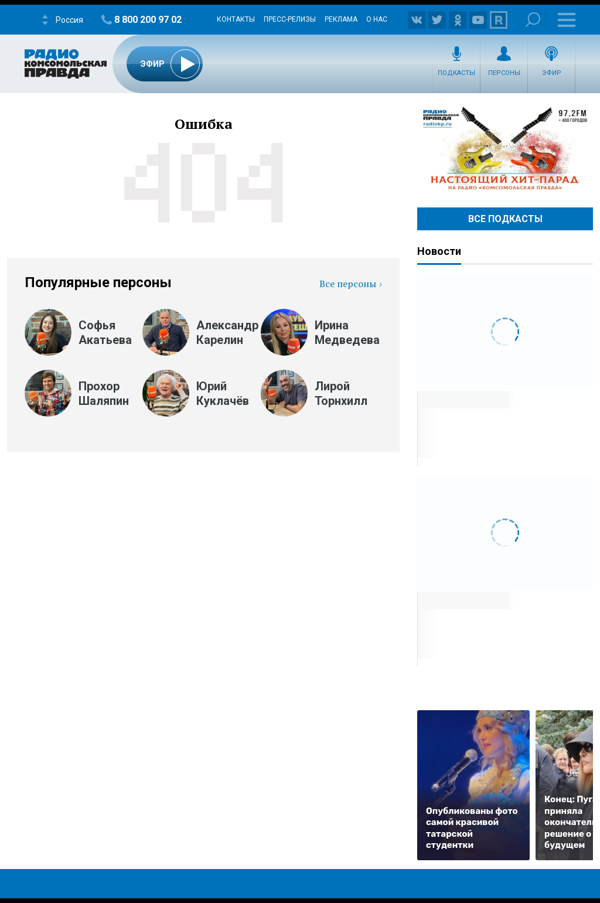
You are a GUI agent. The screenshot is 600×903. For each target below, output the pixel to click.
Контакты (236, 19)
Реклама (341, 19)
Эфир (551, 73)
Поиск (533, 19)
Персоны (504, 73)
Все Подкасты (505, 218)
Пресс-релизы (290, 19)
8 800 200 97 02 (148, 19)
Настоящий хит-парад (505, 149)
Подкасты (456, 73)
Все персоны (347, 283)
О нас (376, 19)
